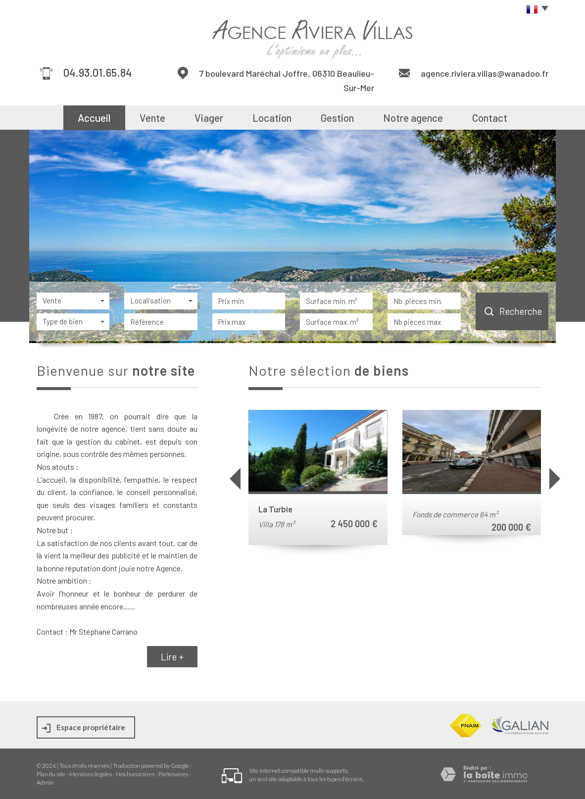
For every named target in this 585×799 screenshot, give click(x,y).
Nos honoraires (135, 774)
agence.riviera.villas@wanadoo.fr (484, 73)
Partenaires (173, 774)
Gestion (337, 117)
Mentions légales (90, 774)
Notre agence (413, 117)
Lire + (172, 656)
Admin (45, 782)
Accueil (94, 117)
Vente (152, 117)
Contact (489, 117)
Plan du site (51, 774)
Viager (209, 117)
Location (272, 117)
